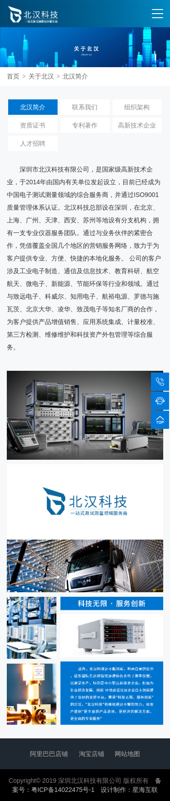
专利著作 (84, 125)
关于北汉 (41, 76)
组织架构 (137, 107)
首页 (13, 76)
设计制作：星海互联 (129, 789)
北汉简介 (75, 76)
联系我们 (84, 107)
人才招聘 (32, 143)
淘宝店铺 (91, 753)
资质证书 (32, 125)
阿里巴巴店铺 (49, 753)
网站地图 (127, 753)
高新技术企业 (137, 125)
